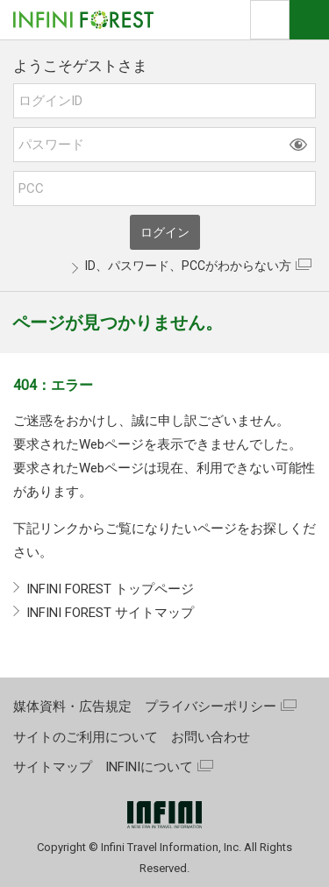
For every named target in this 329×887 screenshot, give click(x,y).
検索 (270, 19)
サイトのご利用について (85, 737)
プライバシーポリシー (210, 706)
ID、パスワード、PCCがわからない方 (188, 266)
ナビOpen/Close (309, 19)
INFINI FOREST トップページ (110, 589)
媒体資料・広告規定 (72, 706)
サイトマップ (52, 767)
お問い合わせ (210, 737)
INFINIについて (149, 767)
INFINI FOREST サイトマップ (110, 613)
